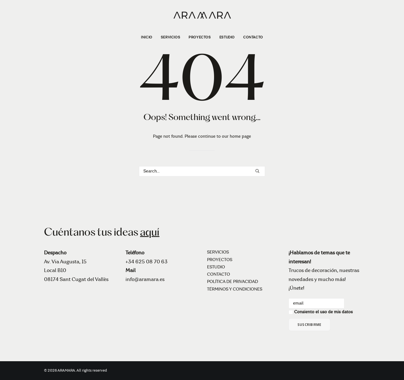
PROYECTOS (200, 37)
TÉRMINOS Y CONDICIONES (234, 289)
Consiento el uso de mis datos (323, 312)
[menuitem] (148, 37)
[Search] (202, 171)
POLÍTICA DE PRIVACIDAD (232, 282)
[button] (257, 171)
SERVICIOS (170, 37)
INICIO (146, 37)
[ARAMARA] (202, 15)
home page (240, 136)
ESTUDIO (227, 37)
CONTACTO (253, 37)
